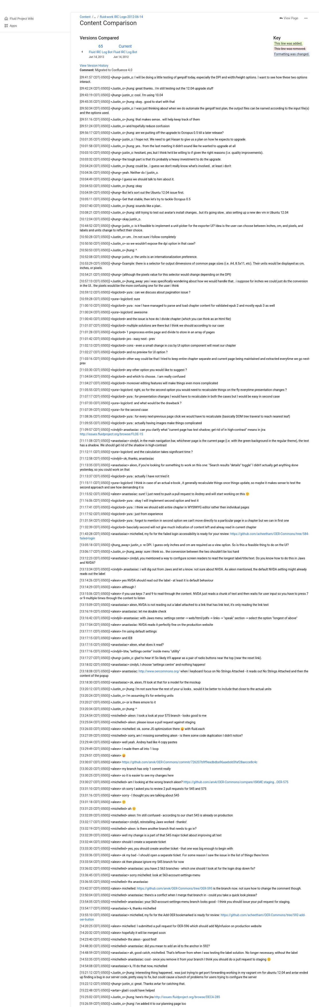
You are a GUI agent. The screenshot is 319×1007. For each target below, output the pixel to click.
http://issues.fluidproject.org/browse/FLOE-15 (111, 434)
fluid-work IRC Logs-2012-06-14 (121, 17)
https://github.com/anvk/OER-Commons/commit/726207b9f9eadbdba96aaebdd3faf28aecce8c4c (189, 762)
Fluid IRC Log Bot (101, 52)
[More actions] (306, 18)
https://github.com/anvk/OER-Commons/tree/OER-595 (174, 888)
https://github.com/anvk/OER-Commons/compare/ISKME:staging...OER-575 (235, 782)
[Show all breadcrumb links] (95, 17)
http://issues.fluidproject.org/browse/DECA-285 (187, 997)
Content (85, 17)
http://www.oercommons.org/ (159, 671)
